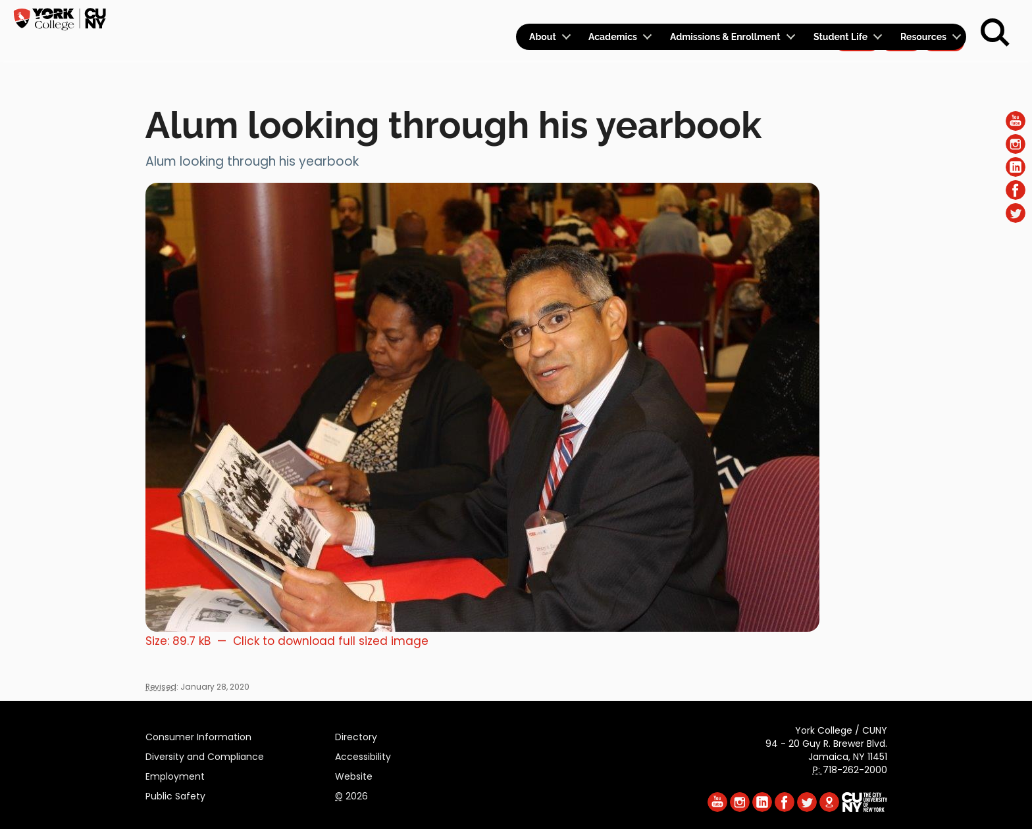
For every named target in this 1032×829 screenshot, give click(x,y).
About (542, 46)
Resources (923, 46)
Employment (175, 774)
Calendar (792, 17)
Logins (727, 17)
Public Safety (175, 794)
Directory (356, 735)
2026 (351, 794)
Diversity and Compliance (204, 754)
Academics (612, 46)
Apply (856, 17)
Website (354, 774)
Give (901, 17)
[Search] (995, 33)
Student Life (840, 46)
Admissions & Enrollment (725, 46)
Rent (944, 17)
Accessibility (363, 754)
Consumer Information (198, 735)
